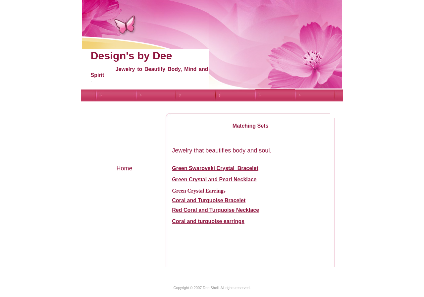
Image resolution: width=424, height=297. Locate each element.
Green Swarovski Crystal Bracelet (215, 168)
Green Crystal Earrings (198, 191)
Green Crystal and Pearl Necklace (214, 179)
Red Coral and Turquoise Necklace (215, 210)
